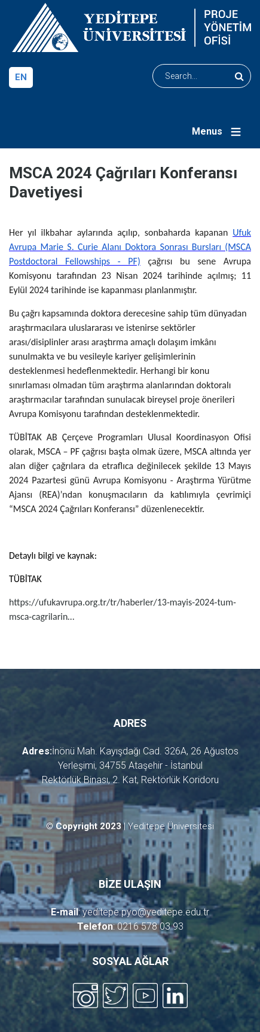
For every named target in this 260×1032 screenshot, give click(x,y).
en (21, 77)
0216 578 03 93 (150, 926)
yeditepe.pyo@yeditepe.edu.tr (145, 912)
